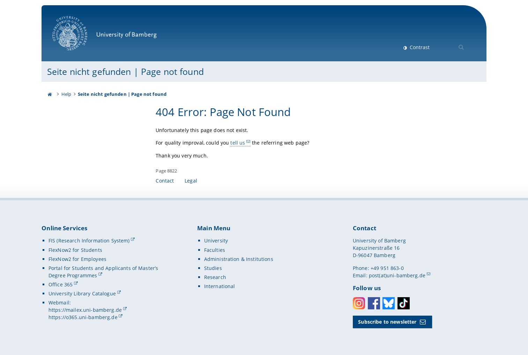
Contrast (419, 47)
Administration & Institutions (238, 259)
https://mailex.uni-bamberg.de (85, 310)
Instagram (359, 303)
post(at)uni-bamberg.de (397, 275)
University (216, 240)
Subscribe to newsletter (387, 321)
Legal (191, 180)
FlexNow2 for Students (75, 250)
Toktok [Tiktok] (403, 303)
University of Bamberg (104, 36)
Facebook (374, 303)
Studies (213, 268)
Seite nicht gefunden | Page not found (125, 71)
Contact (165, 180)
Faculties (214, 250)
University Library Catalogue (82, 293)
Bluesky (388, 303)
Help (66, 94)
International (219, 286)
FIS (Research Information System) (89, 240)
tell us (238, 142)
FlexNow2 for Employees (77, 259)
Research (215, 277)
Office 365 (61, 284)
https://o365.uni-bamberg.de (83, 317)
